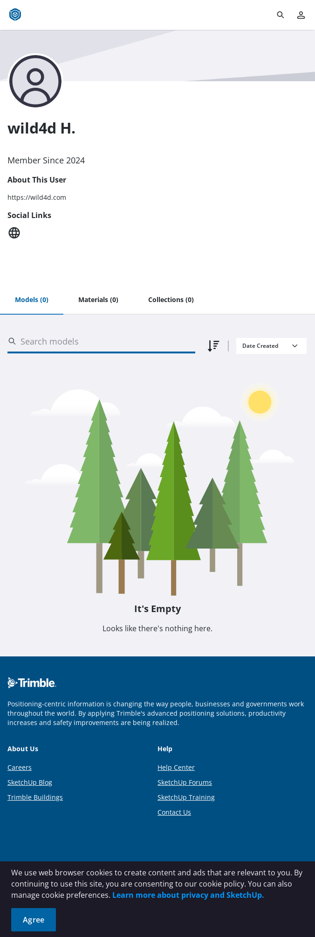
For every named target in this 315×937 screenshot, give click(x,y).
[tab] (31, 300)
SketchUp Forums (185, 782)
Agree (33, 920)
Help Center (176, 767)
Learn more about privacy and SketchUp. (188, 895)
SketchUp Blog (29, 782)
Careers (19, 767)
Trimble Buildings (35, 797)
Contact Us (174, 812)
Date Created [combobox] (260, 346)
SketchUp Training (186, 797)
